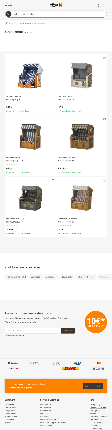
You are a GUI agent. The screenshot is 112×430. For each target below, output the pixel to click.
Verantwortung (96, 428)
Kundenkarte (45, 408)
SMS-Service (45, 413)
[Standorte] (98, 5)
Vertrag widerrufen (98, 408)
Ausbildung (95, 425)
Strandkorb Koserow (64, 116)
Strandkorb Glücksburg (66, 178)
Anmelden (68, 330)
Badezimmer (10, 413)
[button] (8, 5)
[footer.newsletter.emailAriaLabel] (32, 331)
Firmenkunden (46, 425)
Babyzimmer (10, 411)
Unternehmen (96, 419)
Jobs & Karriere (96, 422)
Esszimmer (9, 419)
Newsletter (44, 416)
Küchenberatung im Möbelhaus (53, 422)
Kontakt (93, 413)
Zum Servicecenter (93, 386)
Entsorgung (95, 411)
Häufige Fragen (96, 405)
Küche (7, 422)
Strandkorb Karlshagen (14, 178)
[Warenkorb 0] (105, 5)
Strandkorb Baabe (12, 116)
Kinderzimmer (11, 416)
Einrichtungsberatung (49, 419)
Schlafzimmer (10, 408)
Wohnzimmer (10, 405)
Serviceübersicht (47, 405)
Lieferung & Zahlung (98, 416)
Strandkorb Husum (64, 55)
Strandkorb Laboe (12, 55)
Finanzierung (45, 411)
